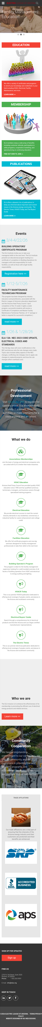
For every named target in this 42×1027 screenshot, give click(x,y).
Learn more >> (10, 94)
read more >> (12, 321)
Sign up (12, 957)
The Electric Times (21, 643)
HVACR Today (21, 591)
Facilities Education (21, 538)
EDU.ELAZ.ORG (16, 402)
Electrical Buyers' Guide (21, 617)
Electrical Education (21, 510)
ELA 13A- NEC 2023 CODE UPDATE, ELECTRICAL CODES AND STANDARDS (20, 341)
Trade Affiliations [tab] (21, 798)
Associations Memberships (21, 459)
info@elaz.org (12, 983)
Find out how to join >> (13, 154)
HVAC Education (21, 482)
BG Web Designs (29, 1018)
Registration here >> (15, 273)
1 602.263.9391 (16, 978)
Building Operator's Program (21, 564)
